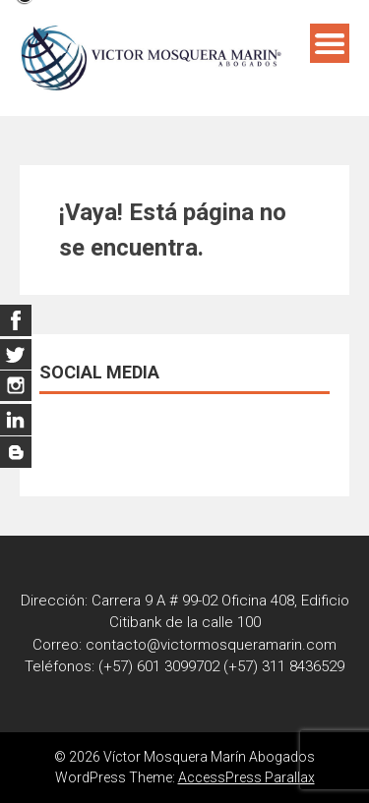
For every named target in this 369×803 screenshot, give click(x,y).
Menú (329, 43)
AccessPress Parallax (246, 777)
